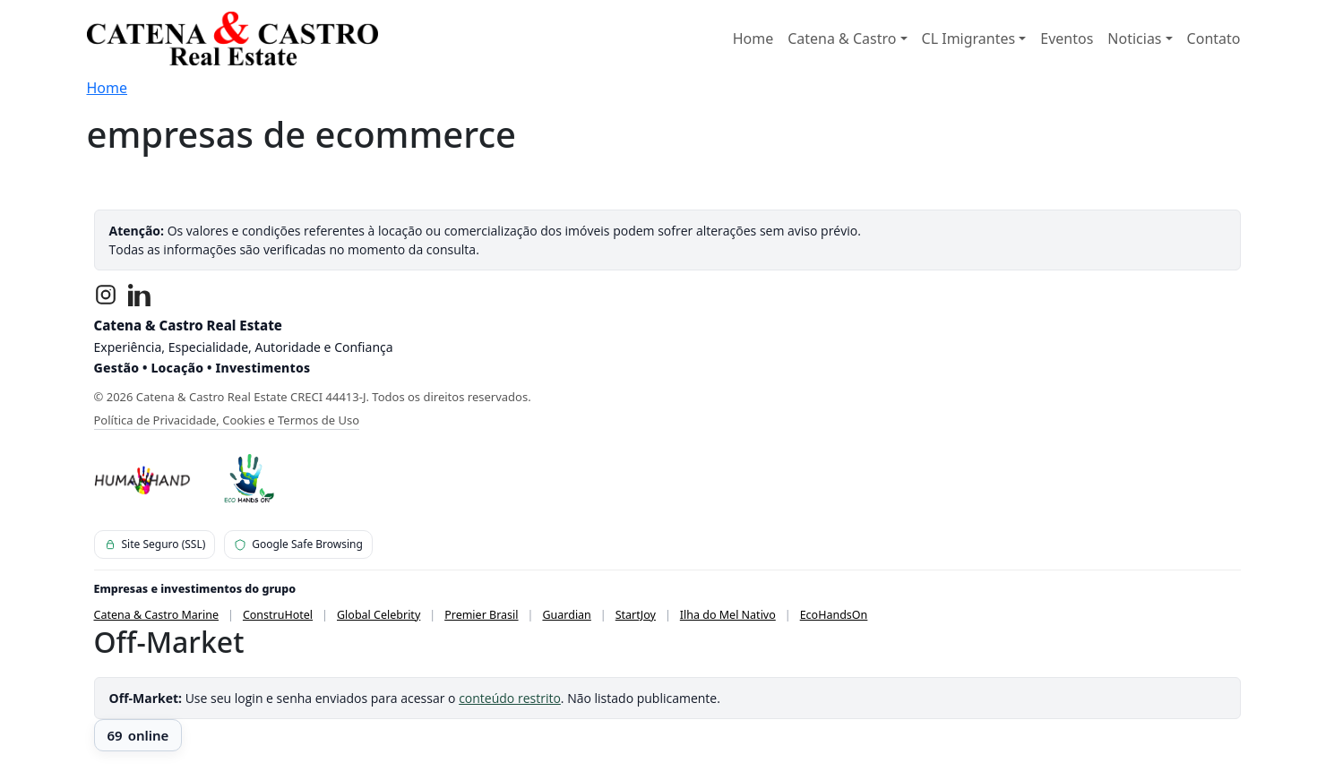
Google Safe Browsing (298, 544)
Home (753, 38)
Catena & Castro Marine (156, 614)
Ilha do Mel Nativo (728, 614)
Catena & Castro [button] (841, 38)
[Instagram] (105, 294)
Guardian (566, 614)
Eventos (1066, 38)
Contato (1214, 38)
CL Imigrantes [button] (969, 38)
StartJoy (635, 614)
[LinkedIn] (139, 294)
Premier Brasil (481, 614)
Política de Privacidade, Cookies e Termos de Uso (227, 420)
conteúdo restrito (510, 698)
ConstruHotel (278, 614)
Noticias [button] (1134, 38)
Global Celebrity (378, 614)
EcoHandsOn (834, 614)
